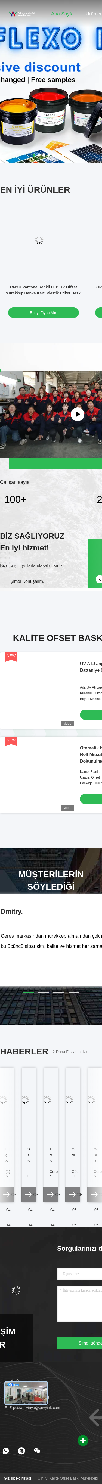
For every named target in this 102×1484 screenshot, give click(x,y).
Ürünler (94, 14)
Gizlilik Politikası (17, 1478)
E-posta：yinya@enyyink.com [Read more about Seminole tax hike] (32, 1407)
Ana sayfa (62, 14)
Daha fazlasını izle (70, 1051)
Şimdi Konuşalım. (27, 581)
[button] (28, 992)
